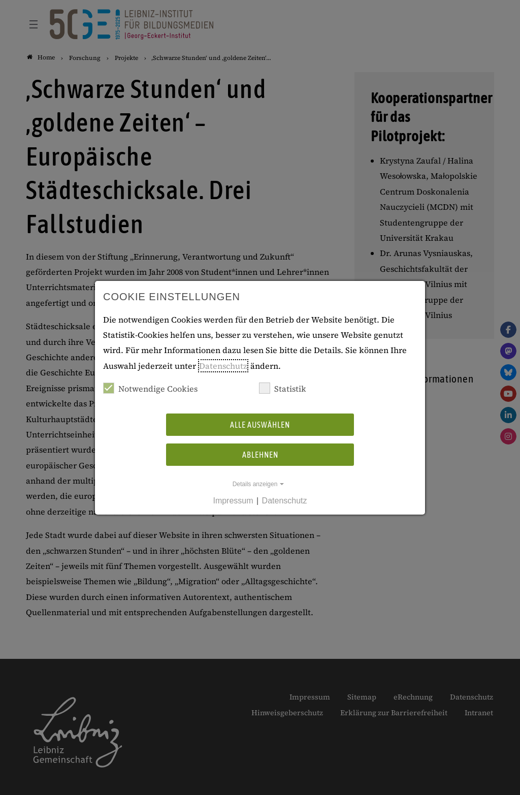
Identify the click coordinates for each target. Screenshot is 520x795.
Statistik (282, 388)
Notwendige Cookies (150, 388)
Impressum (233, 500)
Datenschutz (223, 365)
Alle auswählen (260, 424)
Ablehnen (260, 454)
